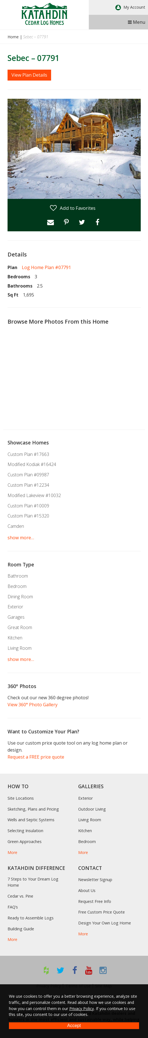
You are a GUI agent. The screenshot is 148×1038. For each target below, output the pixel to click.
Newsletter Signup (95, 879)
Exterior (15, 607)
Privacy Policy (81, 1008)
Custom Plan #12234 (28, 485)
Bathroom (18, 576)
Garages (16, 617)
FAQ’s (13, 907)
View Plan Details (29, 75)
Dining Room (20, 597)
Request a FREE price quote (36, 757)
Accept (74, 1025)
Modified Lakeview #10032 (34, 495)
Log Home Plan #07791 (46, 267)
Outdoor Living (92, 809)
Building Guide (21, 928)
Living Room (20, 648)
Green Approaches (25, 841)
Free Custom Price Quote (101, 912)
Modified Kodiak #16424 (32, 464)
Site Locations (21, 798)
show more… (21, 538)
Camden (16, 526)
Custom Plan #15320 (28, 516)
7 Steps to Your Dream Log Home (33, 882)
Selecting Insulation (25, 830)
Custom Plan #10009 (28, 506)
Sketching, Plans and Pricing (33, 809)
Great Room (20, 627)
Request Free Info (94, 901)
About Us (87, 890)
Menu (136, 22)
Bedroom (17, 586)
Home (13, 36)
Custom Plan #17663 (28, 454)
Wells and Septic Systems (31, 819)
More (12, 852)
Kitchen (15, 638)
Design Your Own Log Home (104, 923)
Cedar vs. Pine (20, 896)
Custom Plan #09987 (28, 475)
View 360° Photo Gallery (33, 705)
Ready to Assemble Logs (31, 918)
